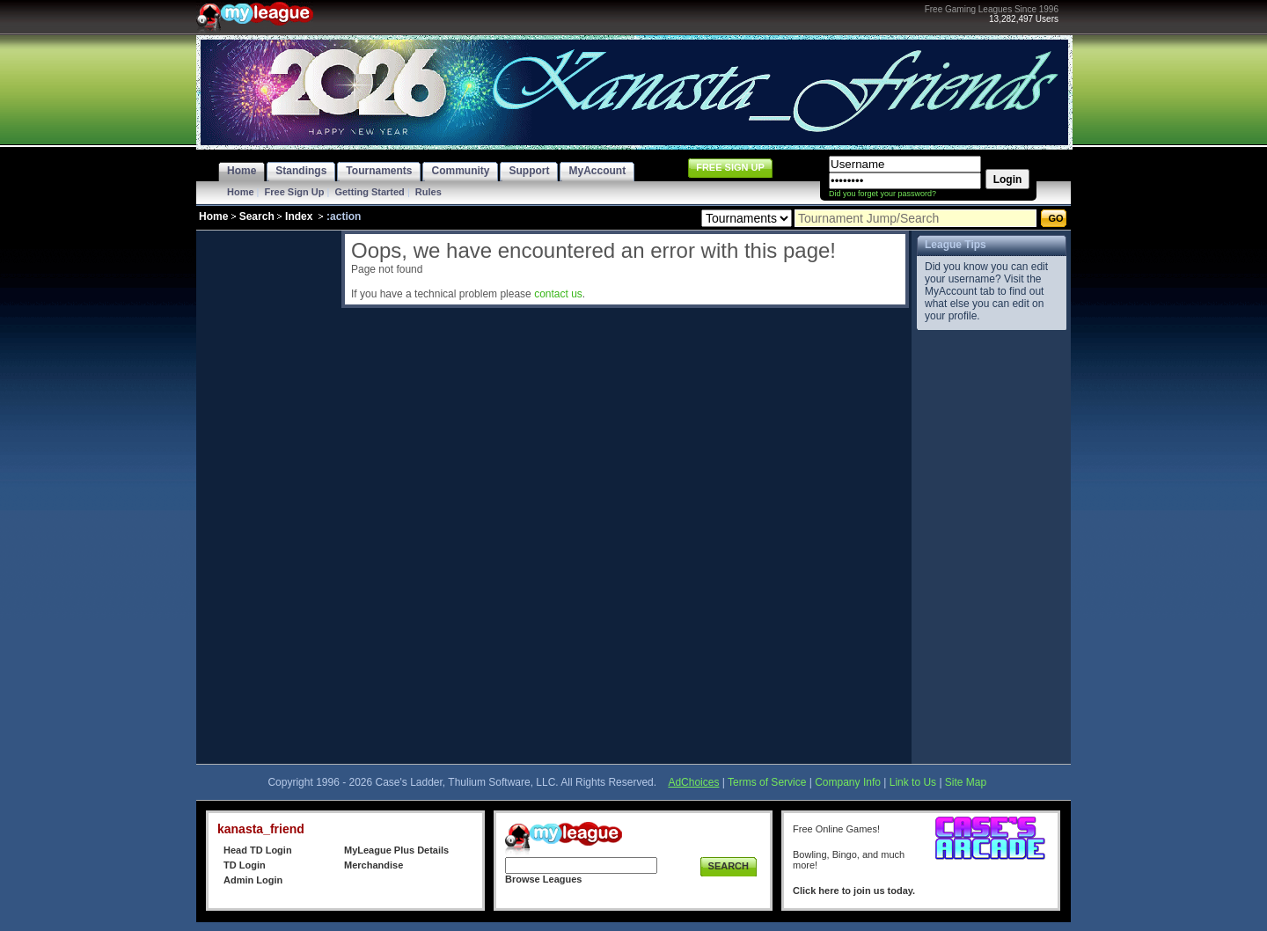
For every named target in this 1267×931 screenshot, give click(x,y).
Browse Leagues (543, 879)
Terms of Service (767, 782)
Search (257, 216)
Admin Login (252, 880)
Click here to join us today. (854, 890)
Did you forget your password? (882, 193)
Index (298, 216)
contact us (558, 294)
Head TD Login (257, 850)
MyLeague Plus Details (396, 850)
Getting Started (369, 192)
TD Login (244, 865)
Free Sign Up (295, 192)
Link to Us (913, 782)
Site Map (965, 782)
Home (240, 192)
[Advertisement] (266, 495)
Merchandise (373, 865)
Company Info (848, 782)
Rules (428, 192)
